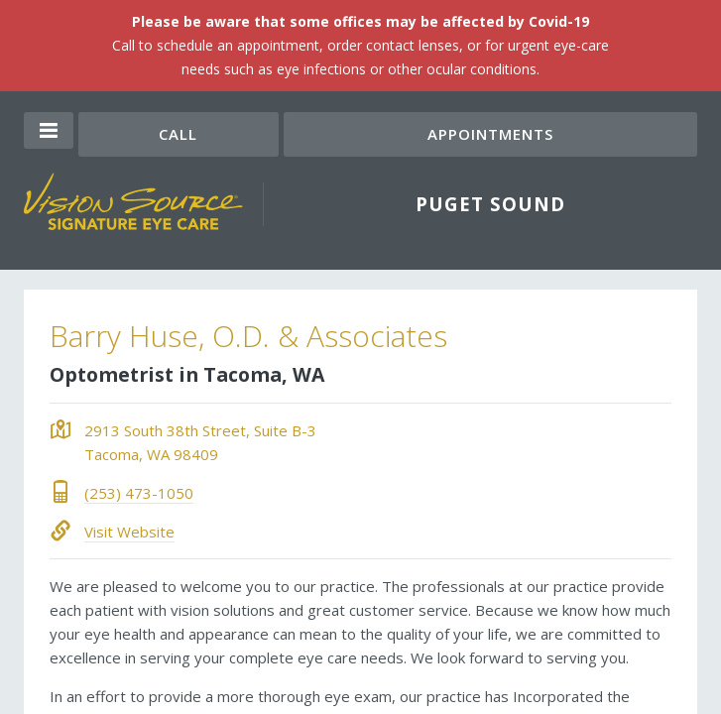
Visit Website (129, 531)
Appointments (490, 134)
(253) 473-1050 (138, 493)
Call (178, 134)
